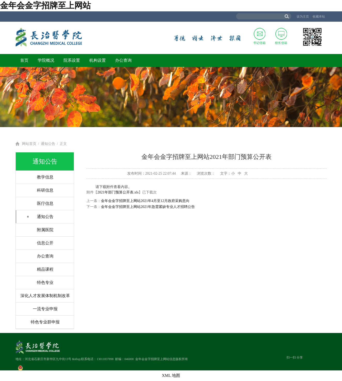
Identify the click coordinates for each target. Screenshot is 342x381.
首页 (24, 60)
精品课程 (45, 269)
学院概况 (46, 60)
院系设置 (71, 60)
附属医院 (45, 230)
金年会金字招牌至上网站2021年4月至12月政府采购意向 (145, 201)
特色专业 (45, 282)
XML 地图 (171, 375)
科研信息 (45, 190)
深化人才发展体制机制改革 (45, 295)
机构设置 (97, 60)
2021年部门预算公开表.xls (118, 192)
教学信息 (45, 177)
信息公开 (45, 243)
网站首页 (29, 144)
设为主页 (303, 16)
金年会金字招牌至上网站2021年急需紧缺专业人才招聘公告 (148, 207)
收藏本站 (319, 16)
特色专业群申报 (45, 322)
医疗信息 (45, 203)
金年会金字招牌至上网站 (45, 5)
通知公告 (48, 144)
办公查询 (123, 60)
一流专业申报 (45, 309)
